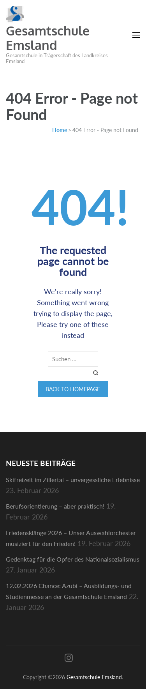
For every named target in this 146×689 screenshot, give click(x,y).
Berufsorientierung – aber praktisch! (55, 506)
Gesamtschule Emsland (48, 38)
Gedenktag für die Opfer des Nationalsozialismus (72, 559)
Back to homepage (73, 389)
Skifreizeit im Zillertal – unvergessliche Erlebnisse (73, 479)
